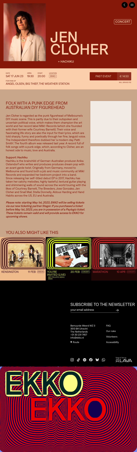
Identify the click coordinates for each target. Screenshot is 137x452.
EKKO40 (41, 272)
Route (74, 343)
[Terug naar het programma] (125, 5)
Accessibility (112, 347)
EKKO (52, 76)
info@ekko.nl (77, 339)
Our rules (111, 336)
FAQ (108, 330)
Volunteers (111, 341)
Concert (131, 272)
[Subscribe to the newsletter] (117, 310)
